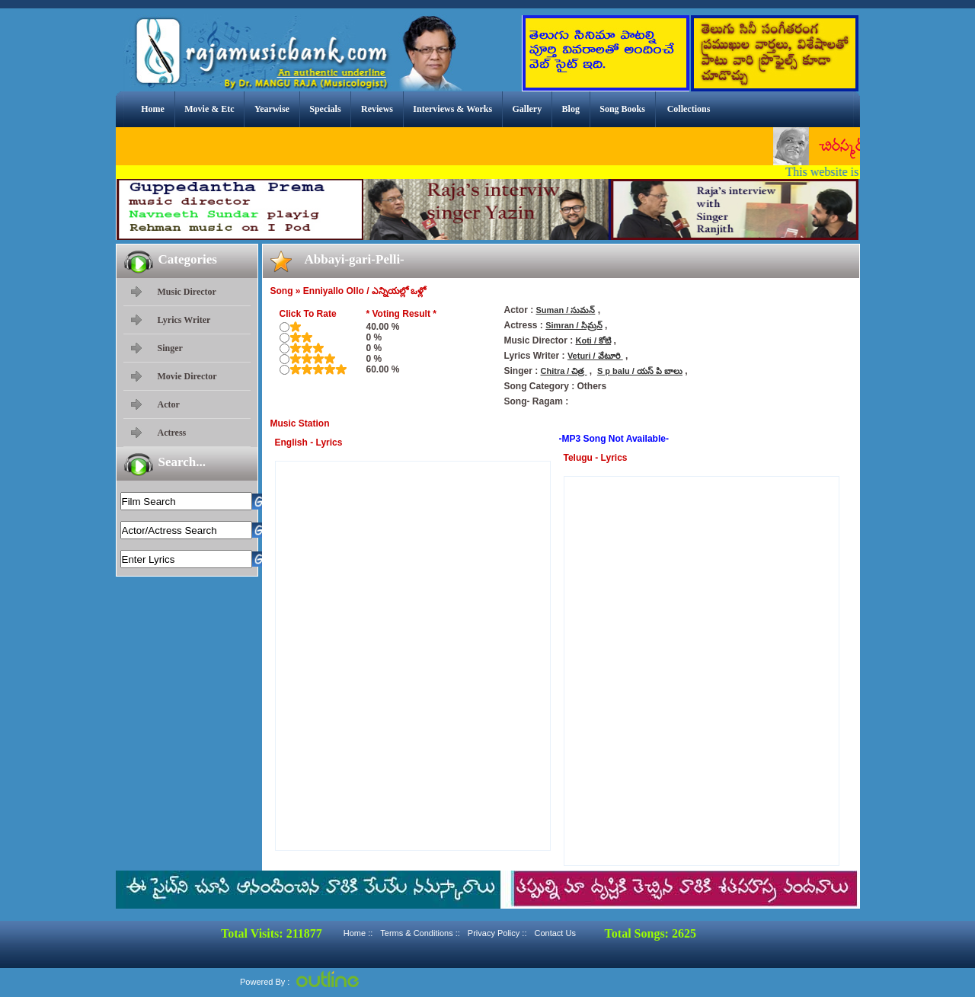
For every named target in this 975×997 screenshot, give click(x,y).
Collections (689, 109)
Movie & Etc (209, 109)
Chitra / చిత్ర (564, 370)
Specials (324, 109)
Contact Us (554, 933)
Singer (170, 348)
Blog (571, 109)
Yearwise (271, 109)
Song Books (622, 109)
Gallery (527, 109)
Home (153, 109)
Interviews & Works (452, 109)
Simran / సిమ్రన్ (573, 325)
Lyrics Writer (184, 320)
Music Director (187, 291)
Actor (169, 404)
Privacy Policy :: (497, 933)
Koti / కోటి (594, 340)
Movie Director (187, 376)
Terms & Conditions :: (420, 933)
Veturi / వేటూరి (595, 355)
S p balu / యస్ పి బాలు (639, 370)
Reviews (377, 109)
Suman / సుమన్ (566, 310)
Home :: (358, 933)
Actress (172, 432)
